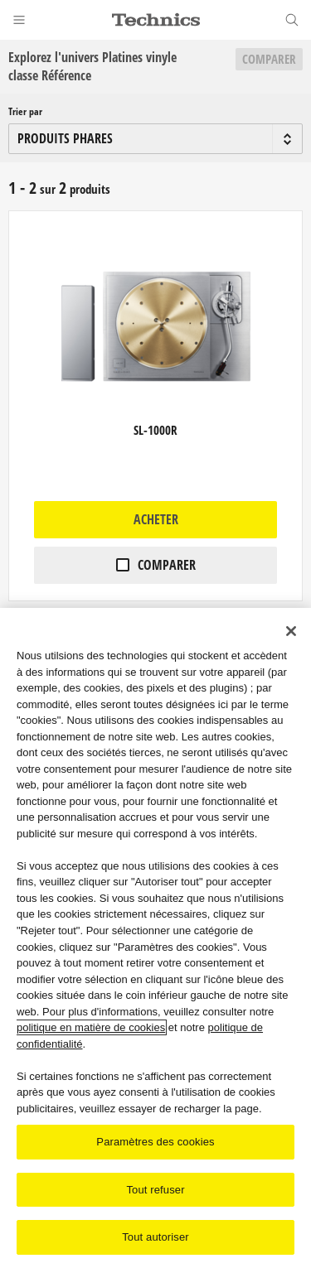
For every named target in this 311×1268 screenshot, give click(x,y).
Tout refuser (155, 1190)
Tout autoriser (155, 1238)
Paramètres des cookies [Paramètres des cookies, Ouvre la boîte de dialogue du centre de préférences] (155, 1142)
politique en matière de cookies (91, 1028)
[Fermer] (291, 632)
